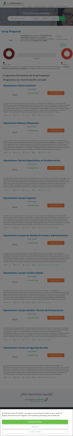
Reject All (35, 427)
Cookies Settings (35, 432)
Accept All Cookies (35, 422)
